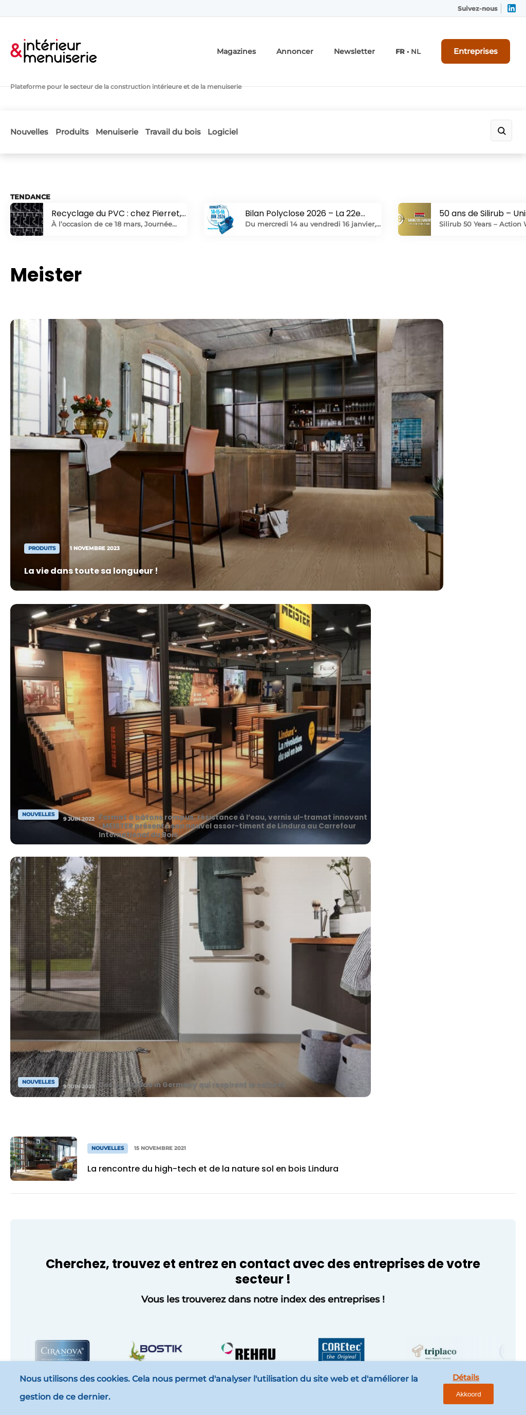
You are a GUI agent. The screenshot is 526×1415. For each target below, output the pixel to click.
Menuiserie (136, 91)
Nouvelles (29, 91)
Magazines (264, 45)
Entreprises (483, 45)
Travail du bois (201, 91)
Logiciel (261, 91)
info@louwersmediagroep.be (444, 1272)
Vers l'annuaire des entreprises (263, 815)
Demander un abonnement (166, 1097)
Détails (439, 1390)
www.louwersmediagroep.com (447, 1325)
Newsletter (369, 45)
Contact (155, 1072)
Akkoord (487, 1390)
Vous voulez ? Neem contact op (411, 939)
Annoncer (315, 45)
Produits (81, 91)
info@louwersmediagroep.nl (443, 1118)
